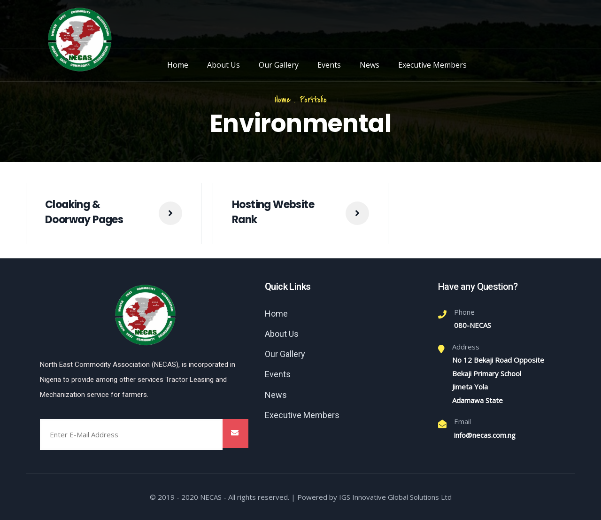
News (369, 65)
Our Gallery (279, 65)
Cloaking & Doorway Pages (84, 212)
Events (329, 65)
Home (177, 65)
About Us (223, 65)
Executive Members (432, 65)
